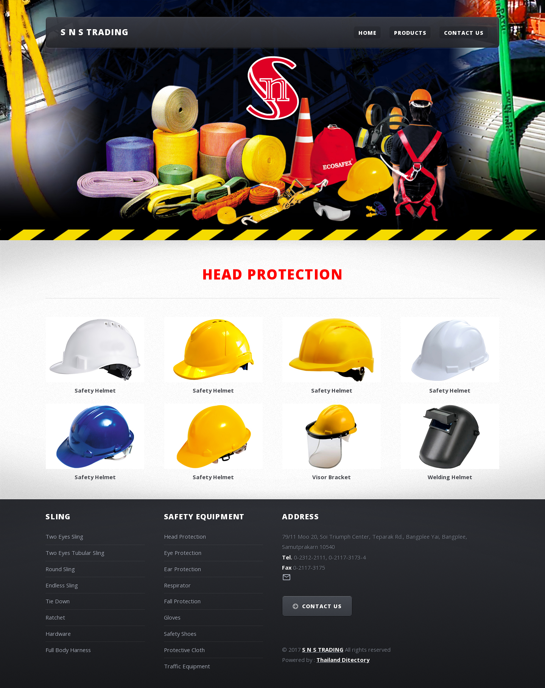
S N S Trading (94, 31)
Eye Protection (182, 552)
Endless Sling (61, 585)
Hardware (58, 633)
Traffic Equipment (187, 666)
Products (410, 32)
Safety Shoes (180, 633)
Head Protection (185, 536)
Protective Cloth (184, 650)
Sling (57, 516)
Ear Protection (182, 569)
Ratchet (55, 617)
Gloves (172, 617)
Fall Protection (182, 601)
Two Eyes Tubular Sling (74, 552)
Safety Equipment (204, 516)
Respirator (177, 585)
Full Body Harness (68, 650)
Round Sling (60, 569)
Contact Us (464, 32)
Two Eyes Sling (64, 536)
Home (367, 32)
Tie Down (57, 601)
